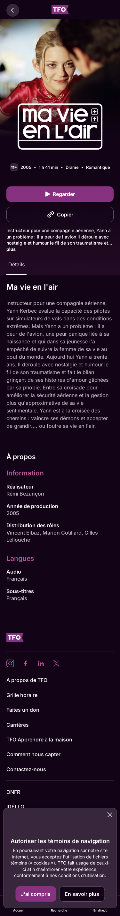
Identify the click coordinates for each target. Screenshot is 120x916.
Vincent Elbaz (23, 532)
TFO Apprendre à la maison (39, 739)
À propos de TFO (26, 680)
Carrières (17, 725)
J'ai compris (36, 894)
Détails (16, 264)
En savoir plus (82, 894)
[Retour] (12, 10)
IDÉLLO (15, 806)
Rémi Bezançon (25, 493)
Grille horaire (21, 695)
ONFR (13, 792)
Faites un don (22, 710)
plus (11, 249)
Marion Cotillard (62, 532)
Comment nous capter (33, 754)
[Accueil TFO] (60, 10)
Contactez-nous (26, 769)
